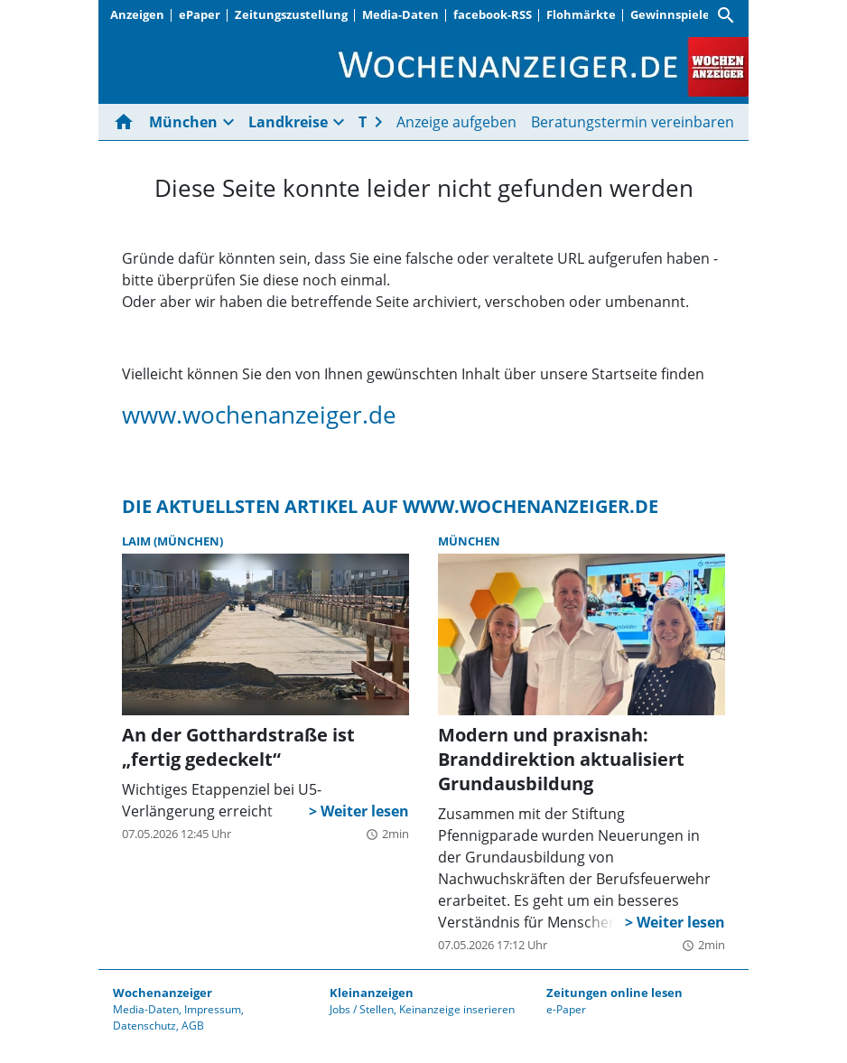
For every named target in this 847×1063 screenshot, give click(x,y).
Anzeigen (137, 14)
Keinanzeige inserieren (457, 1009)
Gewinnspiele (670, 14)
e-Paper (566, 1009)
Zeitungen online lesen (614, 992)
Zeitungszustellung (291, 14)
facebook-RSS (492, 14)
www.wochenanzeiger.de (259, 414)
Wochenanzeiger (162, 992)
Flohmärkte (581, 14)
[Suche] (726, 15)
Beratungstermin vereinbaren (632, 122)
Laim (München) (172, 541)
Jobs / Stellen (362, 1009)
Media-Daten (400, 14)
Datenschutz (144, 1025)
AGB (193, 1025)
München (183, 122)
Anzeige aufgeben (456, 122)
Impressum (212, 1009)
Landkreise (288, 122)
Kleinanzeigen (372, 992)
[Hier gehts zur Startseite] (127, 122)
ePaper (199, 14)
